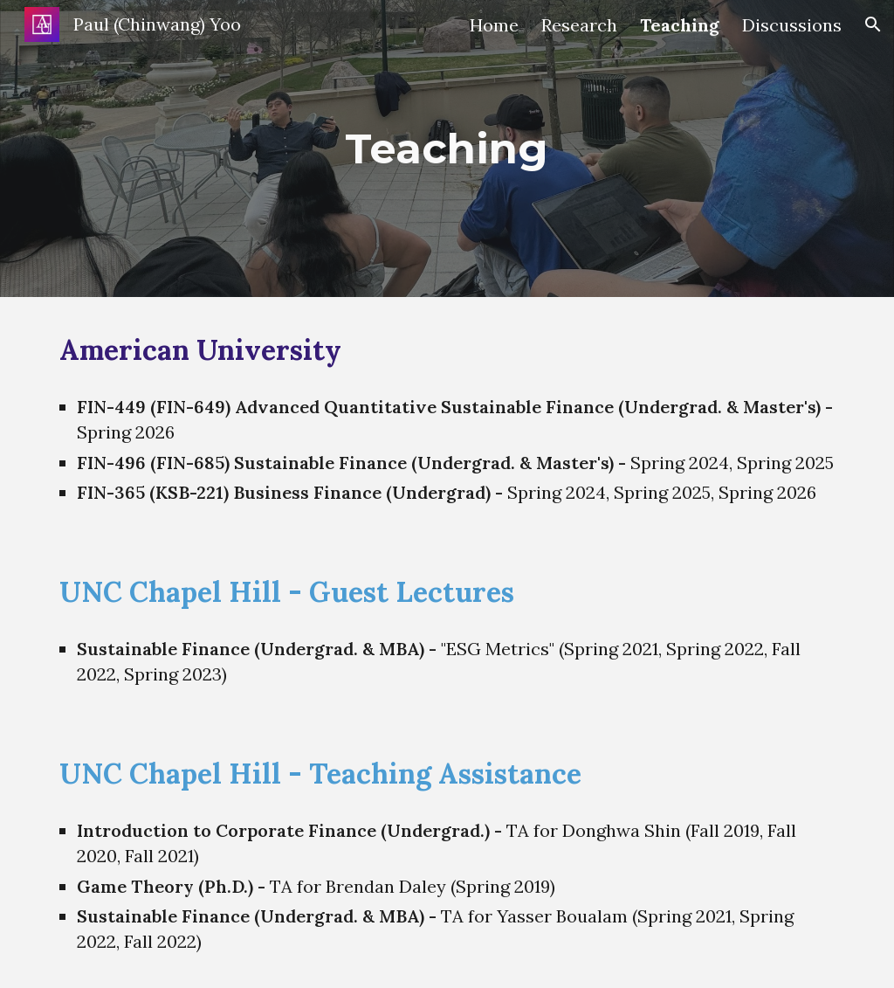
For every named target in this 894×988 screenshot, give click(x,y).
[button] (873, 24)
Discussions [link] (792, 25)
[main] (446, 148)
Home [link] (494, 25)
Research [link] (579, 25)
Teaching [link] (679, 25)
